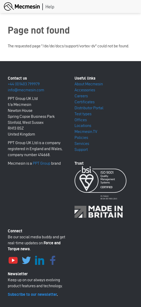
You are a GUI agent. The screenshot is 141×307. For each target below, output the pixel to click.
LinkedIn (39, 259)
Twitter (26, 259)
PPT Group (41, 163)
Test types (83, 114)
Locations (83, 125)
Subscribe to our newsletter (32, 294)
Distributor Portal (89, 108)
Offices (81, 120)
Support (81, 149)
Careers (81, 96)
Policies (81, 137)
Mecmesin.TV (86, 131)
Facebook (53, 259)
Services (82, 143)
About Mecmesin (89, 84)
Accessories (85, 90)
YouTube (13, 259)
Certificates (85, 102)
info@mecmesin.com (26, 90)
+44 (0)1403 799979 (24, 84)
